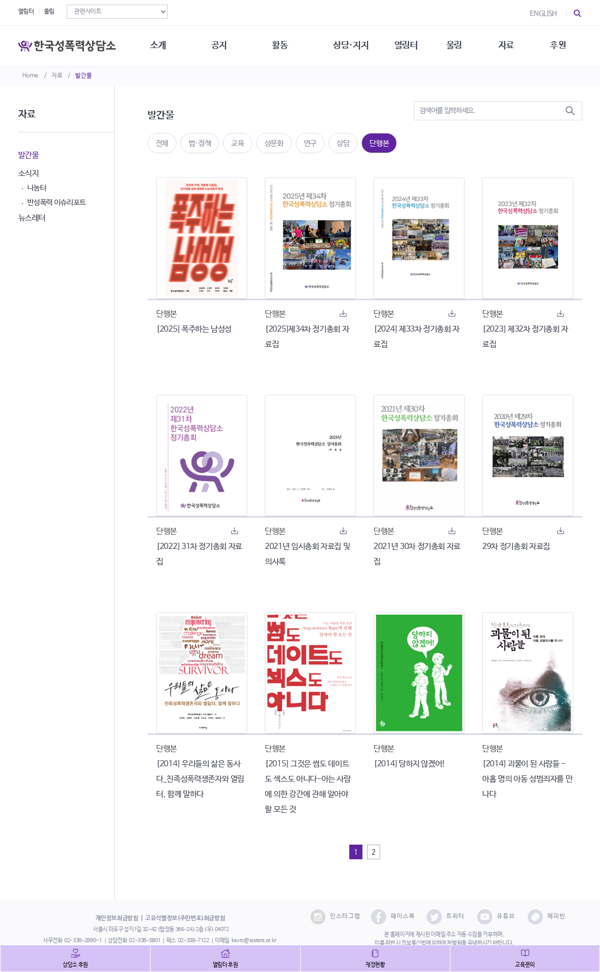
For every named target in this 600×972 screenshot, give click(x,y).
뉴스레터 (32, 218)
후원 (558, 45)
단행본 (379, 143)
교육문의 (525, 965)
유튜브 (496, 916)
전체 (162, 143)
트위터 (446, 916)
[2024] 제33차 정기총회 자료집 (416, 337)
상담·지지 (350, 45)
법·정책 (200, 143)
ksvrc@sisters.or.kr (254, 941)
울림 (49, 11)
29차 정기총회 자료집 (516, 546)
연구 (310, 143)
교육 (237, 143)
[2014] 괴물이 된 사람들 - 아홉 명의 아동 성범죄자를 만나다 (527, 779)
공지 (219, 45)
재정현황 (375, 965)
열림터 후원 (225, 965)
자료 (57, 75)
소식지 (28, 173)
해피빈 (547, 916)
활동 (280, 45)
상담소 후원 (75, 965)
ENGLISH (543, 14)
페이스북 (393, 916)
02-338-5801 (144, 941)
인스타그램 (335, 916)
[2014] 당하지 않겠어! (409, 764)
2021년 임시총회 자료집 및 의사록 (307, 554)
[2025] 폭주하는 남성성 (194, 329)
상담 (343, 143)
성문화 (274, 143)
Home (30, 75)
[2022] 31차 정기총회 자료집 (199, 554)
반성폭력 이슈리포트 (56, 202)
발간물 (83, 75)
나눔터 (37, 187)
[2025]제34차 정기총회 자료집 (307, 337)
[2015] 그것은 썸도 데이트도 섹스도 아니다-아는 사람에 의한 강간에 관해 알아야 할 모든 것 (308, 786)
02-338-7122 (193, 941)
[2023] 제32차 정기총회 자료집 (525, 337)
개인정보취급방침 (117, 918)
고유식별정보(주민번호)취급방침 (185, 918)
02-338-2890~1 (83, 941)
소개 (158, 45)
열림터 (26, 11)
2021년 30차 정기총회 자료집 (417, 554)
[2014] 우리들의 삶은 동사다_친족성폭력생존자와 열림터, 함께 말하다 (200, 779)
